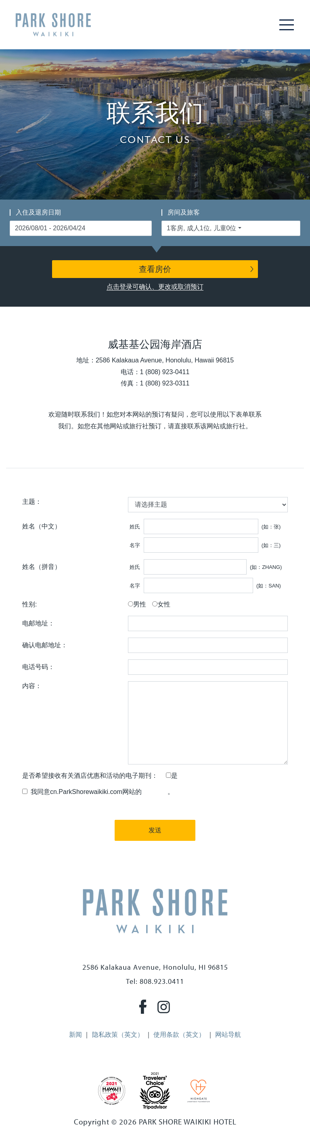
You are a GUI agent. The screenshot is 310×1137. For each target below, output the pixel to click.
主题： (32, 501)
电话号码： (38, 666)
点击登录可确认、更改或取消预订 (155, 286)
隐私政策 (155, 791)
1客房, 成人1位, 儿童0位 (201, 228)
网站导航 (228, 1034)
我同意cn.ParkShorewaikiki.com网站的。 (100, 791)
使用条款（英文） (179, 1034)
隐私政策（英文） (118, 1034)
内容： (32, 685)
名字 (135, 545)
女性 (163, 604)
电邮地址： (38, 623)
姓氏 (135, 527)
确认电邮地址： (44, 645)
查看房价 (155, 269)
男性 (139, 604)
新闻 (75, 1034)
